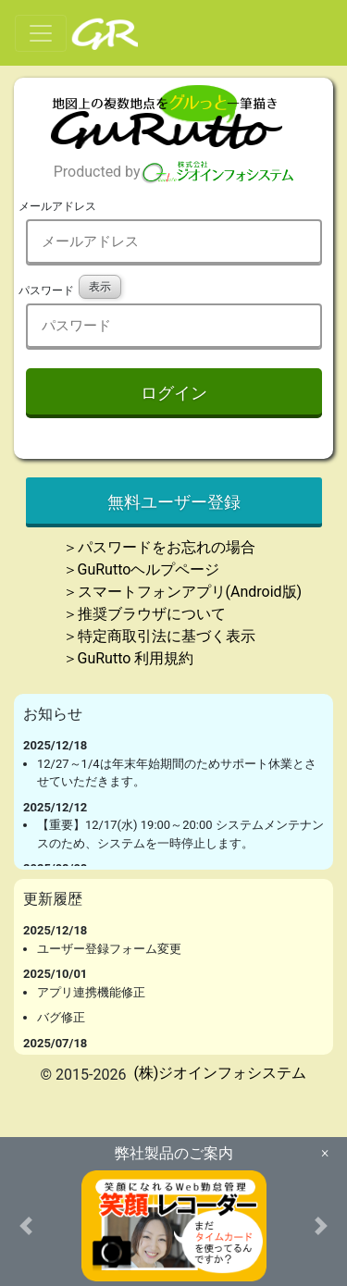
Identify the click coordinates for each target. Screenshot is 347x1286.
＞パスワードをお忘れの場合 (159, 547)
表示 (100, 286)
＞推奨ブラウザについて (144, 614)
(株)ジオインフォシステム (219, 1073)
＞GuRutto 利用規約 (128, 658)
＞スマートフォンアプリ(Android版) (183, 591)
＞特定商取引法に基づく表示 (159, 636)
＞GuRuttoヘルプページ (141, 569)
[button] (26, 1225)
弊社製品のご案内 (174, 1153)
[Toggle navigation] (41, 33)
